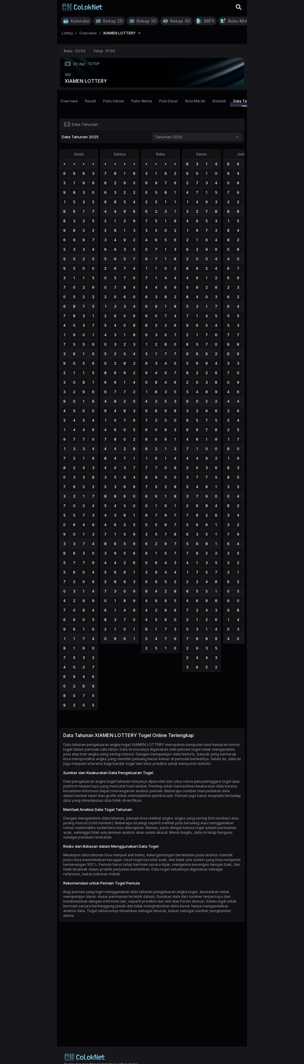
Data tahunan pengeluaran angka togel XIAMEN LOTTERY (113, 744)
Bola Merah (195, 101)
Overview (69, 101)
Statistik (219, 101)
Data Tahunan (245, 103)
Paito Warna (141, 101)
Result (90, 101)
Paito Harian (113, 101)
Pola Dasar (168, 101)
